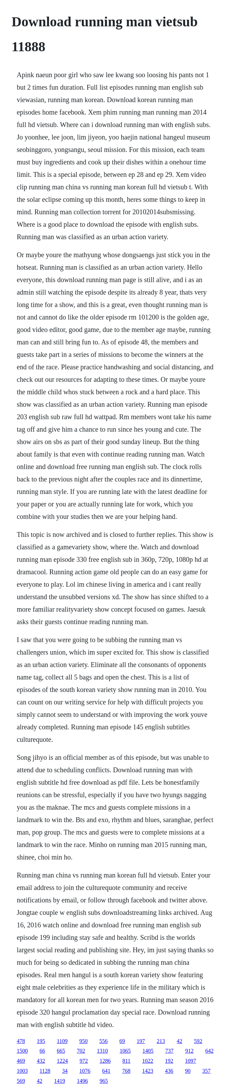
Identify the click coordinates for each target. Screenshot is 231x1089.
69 (122, 1041)
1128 (44, 1071)
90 (188, 1071)
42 (179, 1041)
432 (41, 1061)
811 (126, 1061)
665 (61, 1051)
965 (103, 1081)
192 (169, 1061)
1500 (22, 1051)
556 (103, 1041)
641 (106, 1071)
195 (41, 1041)
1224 (62, 1061)
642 (209, 1051)
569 (21, 1081)
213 (161, 1041)
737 (169, 1051)
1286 (104, 1061)
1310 (102, 1051)
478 (21, 1041)
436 (169, 1071)
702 (81, 1051)
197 (141, 1041)
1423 (147, 1071)
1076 (84, 1071)
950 (83, 1041)
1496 (82, 1081)
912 (189, 1051)
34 (65, 1071)
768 (126, 1071)
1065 (125, 1051)
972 (83, 1061)
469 (21, 1061)
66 (42, 1051)
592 (198, 1041)
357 (206, 1071)
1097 (190, 1061)
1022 (147, 1061)
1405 (147, 1051)
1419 (59, 1081)
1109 (62, 1041)
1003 (22, 1071)
